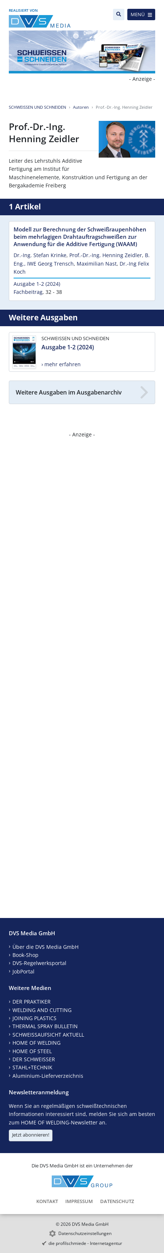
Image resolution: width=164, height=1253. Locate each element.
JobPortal (23, 971)
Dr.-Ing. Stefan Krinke (40, 255)
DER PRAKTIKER (31, 1001)
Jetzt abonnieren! (30, 1134)
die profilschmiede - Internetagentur (85, 1243)
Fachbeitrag (28, 291)
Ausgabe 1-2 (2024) (37, 283)
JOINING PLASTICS (34, 1018)
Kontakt (47, 1201)
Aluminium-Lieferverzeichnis (47, 1075)
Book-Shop (25, 954)
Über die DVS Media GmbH (45, 946)
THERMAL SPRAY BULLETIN (45, 1026)
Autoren (81, 107)
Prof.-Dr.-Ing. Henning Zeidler (105, 255)
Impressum (79, 1201)
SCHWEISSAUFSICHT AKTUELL (48, 1034)
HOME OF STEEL (32, 1051)
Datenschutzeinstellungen (85, 1233)
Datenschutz (117, 1201)
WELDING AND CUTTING (42, 1010)
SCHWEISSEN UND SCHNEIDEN (37, 107)
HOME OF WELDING (36, 1042)
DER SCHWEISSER (33, 1059)
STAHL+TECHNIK (32, 1067)
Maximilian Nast (97, 263)
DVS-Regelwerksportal (39, 962)
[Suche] (118, 14)
